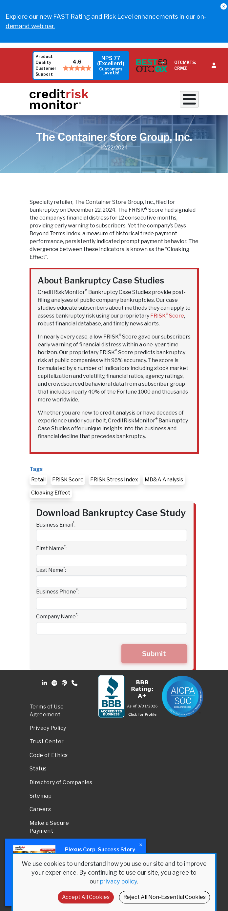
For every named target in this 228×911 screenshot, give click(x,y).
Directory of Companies (61, 782)
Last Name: (51, 569)
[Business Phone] (111, 603)
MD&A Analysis (164, 479)
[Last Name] (111, 581)
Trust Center (47, 741)
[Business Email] (111, 535)
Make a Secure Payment (49, 827)
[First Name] (111, 560)
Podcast (65, 683)
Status (38, 769)
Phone (75, 683)
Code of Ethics (49, 755)
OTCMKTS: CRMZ (185, 65)
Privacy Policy (48, 728)
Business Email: (55, 524)
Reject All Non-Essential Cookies (164, 897)
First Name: (51, 548)
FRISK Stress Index (114, 479)
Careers (40, 809)
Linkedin (45, 683)
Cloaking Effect (50, 493)
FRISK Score (167, 316)
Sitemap (41, 796)
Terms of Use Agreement (47, 711)
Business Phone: (57, 591)
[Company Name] (111, 628)
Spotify (55, 683)
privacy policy (118, 881)
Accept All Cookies (86, 897)
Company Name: (57, 616)
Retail (38, 479)
